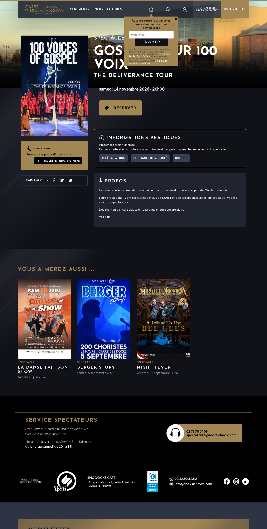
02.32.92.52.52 (186, 478)
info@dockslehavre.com (193, 484)
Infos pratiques (107, 9)
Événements (78, 9)
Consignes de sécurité (150, 158)
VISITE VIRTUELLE (235, 9)
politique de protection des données (148, 61)
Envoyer (151, 42)
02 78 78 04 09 (197, 431)
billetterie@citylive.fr (62, 161)
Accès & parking (113, 158)
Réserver (124, 108)
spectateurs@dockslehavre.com (211, 435)
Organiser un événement (207, 9)
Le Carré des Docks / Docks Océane (149, 55)
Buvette (181, 158)
